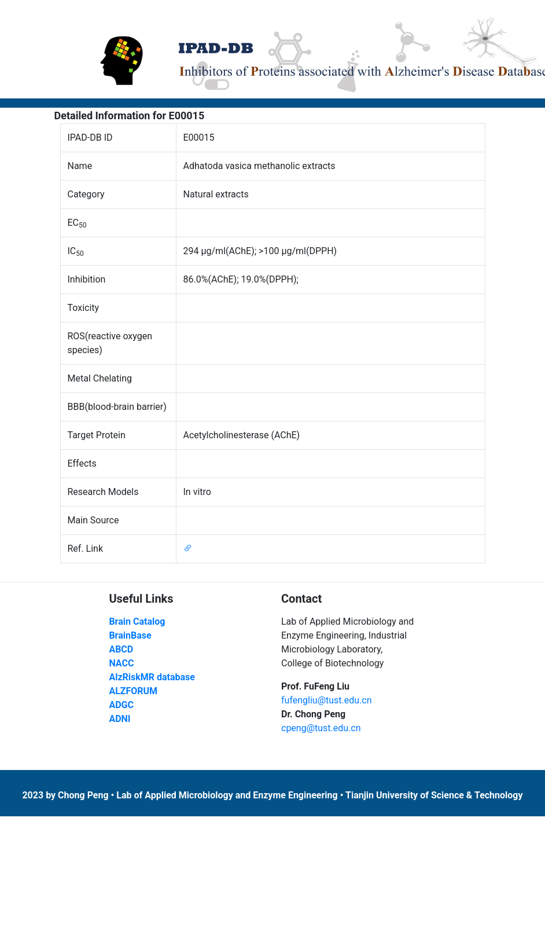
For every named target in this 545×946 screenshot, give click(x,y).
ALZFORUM (133, 690)
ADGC (121, 704)
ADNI (119, 718)
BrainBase (130, 635)
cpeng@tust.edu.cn (321, 728)
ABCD (121, 649)
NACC (121, 663)
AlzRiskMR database (152, 677)
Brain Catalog (137, 621)
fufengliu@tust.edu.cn (326, 700)
